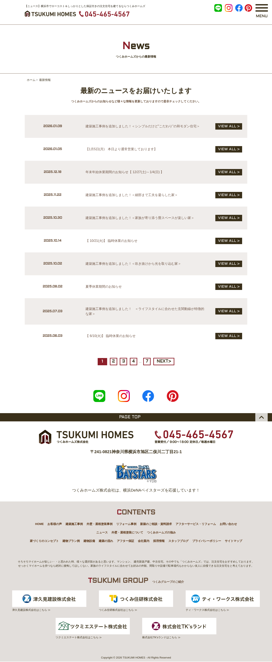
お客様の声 (54, 523)
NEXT (164, 361)
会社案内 (143, 540)
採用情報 (159, 540)
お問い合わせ (228, 523)
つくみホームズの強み (161, 532)
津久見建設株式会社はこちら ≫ (49, 600)
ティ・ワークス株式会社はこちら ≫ (223, 600)
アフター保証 (125, 540)
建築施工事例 (74, 523)
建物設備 (89, 540)
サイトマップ (233, 540)
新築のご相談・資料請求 (156, 523)
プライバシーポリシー (206, 540)
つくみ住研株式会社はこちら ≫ (136, 600)
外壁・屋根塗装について (127, 532)
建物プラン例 (71, 540)
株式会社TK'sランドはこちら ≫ (180, 628)
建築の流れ (106, 540)
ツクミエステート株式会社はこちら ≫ (92, 628)
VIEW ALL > (229, 126)
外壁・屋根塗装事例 (100, 523)
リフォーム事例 (126, 523)
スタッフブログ (178, 540)
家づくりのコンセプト (44, 540)
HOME (39, 523)
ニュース (102, 532)
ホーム (31, 80)
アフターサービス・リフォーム (196, 523)
